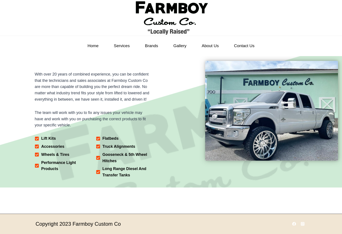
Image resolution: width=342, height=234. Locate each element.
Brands (151, 45)
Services (122, 45)
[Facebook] (294, 224)
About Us (210, 45)
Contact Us (244, 45)
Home (93, 45)
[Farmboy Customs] (171, 17)
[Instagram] (302, 224)
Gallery (179, 45)
